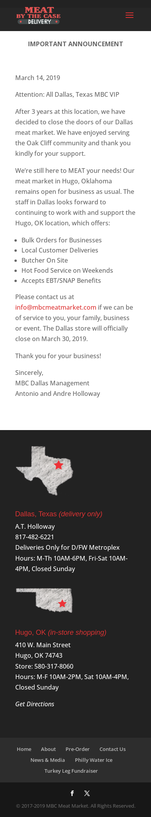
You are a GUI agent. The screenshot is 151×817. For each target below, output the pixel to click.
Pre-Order (78, 749)
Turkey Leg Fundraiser (71, 770)
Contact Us (112, 749)
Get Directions (34, 704)
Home (24, 749)
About (48, 749)
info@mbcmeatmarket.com (55, 307)
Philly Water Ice (93, 759)
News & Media (47, 759)
